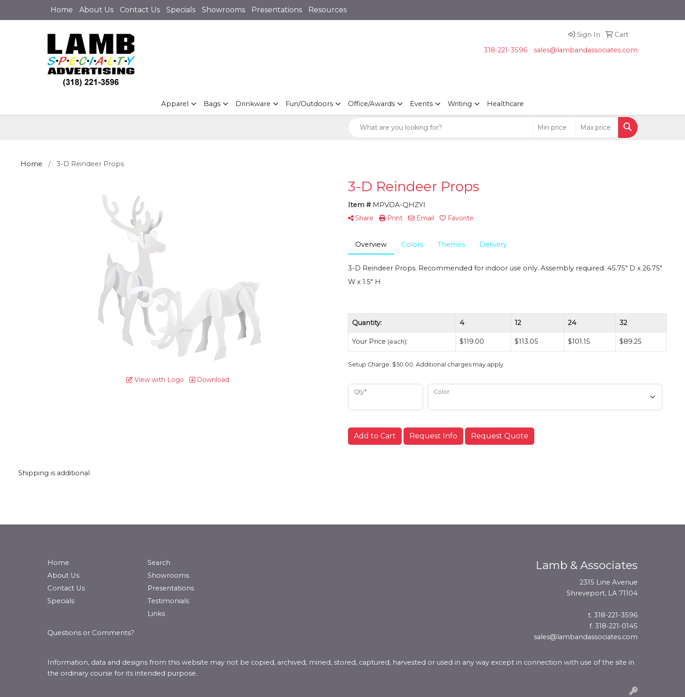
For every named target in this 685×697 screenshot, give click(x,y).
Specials (180, 9)
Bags (212, 104)
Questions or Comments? (90, 633)
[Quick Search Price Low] (554, 127)
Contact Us (140, 9)
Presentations (276, 9)
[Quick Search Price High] (597, 127)
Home (62, 9)
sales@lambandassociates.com (586, 50)
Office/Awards (371, 104)
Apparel (175, 104)
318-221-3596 (505, 50)
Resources (327, 9)
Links (156, 614)
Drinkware (253, 104)
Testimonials (168, 601)
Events (421, 104)
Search (159, 563)
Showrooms (223, 9)
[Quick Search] (440, 127)
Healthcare (505, 104)
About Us (96, 9)
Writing (460, 104)
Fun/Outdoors (309, 104)
